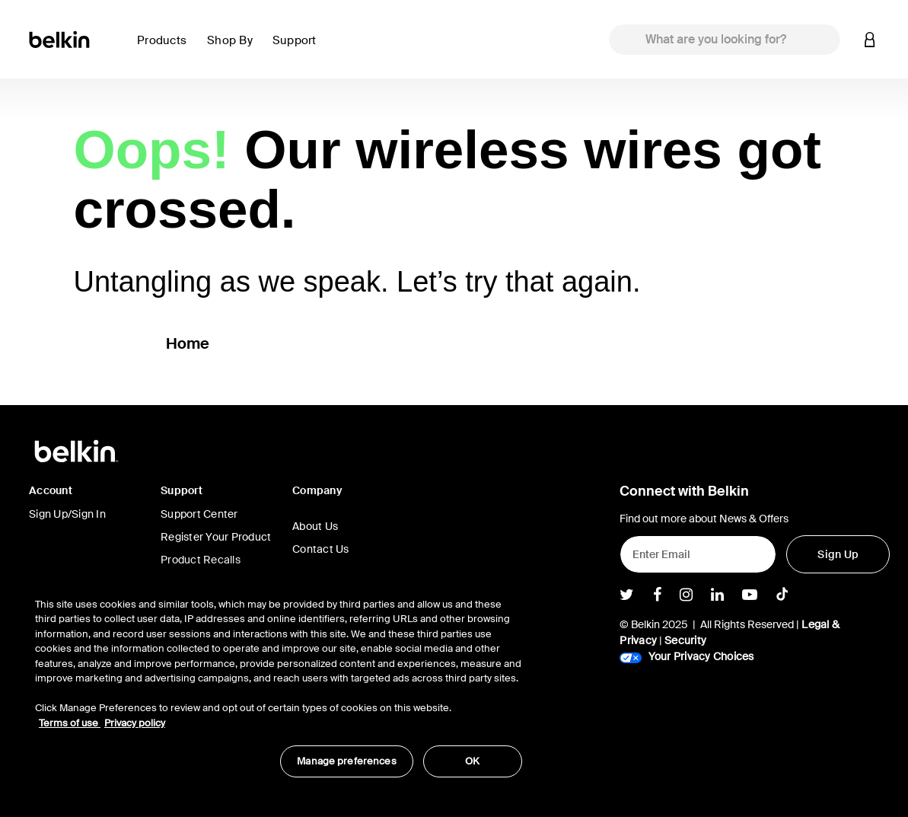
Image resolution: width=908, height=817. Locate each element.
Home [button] (188, 343)
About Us (315, 526)
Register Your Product (216, 537)
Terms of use (69, 722)
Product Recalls (201, 559)
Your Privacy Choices (686, 656)
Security (685, 640)
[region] (278, 679)
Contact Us (320, 549)
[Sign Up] (838, 554)
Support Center (199, 514)
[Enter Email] (698, 554)
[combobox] (724, 39)
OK (472, 761)
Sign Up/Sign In (67, 514)
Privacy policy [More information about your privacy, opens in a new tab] (134, 722)
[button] (166, 49)
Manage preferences (346, 761)
